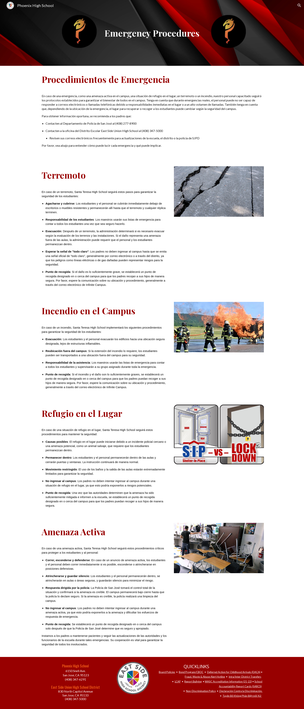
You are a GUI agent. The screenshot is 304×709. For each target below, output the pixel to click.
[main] (152, 33)
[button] (299, 5)
